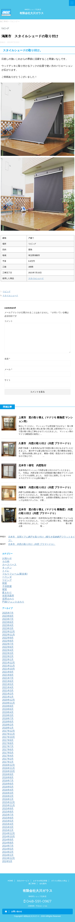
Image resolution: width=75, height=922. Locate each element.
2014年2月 (8, 852)
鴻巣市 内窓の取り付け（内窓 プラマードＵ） (45, 487)
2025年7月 (8, 613)
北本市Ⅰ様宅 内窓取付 (32, 465)
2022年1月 (8, 659)
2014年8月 (8, 842)
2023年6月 (8, 622)
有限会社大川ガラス (32, 13)
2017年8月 (8, 743)
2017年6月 (8, 749)
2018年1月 (8, 728)
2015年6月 (8, 818)
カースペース (9, 564)
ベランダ (7, 577)
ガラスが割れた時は (59, 881)
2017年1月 (8, 762)
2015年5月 (8, 821)
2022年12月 (8, 631)
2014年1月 (8, 855)
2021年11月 (8, 665)
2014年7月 (8, 846)
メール (8, 369)
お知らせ (7, 558)
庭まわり (7, 592)
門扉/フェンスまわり (13, 602)
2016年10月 (8, 771)
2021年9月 (8, 672)
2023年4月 (8, 625)
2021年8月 (8, 675)
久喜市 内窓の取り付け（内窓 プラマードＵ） (45, 443)
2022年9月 (8, 637)
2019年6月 (8, 709)
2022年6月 (8, 647)
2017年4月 (8, 755)
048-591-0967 (37, 901)
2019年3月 (8, 715)
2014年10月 (8, 836)
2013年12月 (8, 858)
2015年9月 (8, 808)
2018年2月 (8, 724)
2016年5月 (8, 787)
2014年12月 (8, 833)
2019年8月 (8, 706)
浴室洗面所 (8, 595)
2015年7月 (8, 814)
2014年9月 (8, 839)
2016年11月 (8, 768)
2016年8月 (8, 777)
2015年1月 (8, 830)
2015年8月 (8, 811)
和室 (4, 583)
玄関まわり (8, 598)
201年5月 (7, 861)
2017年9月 (8, 740)
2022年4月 (8, 650)
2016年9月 (8, 774)
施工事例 (32, 884)
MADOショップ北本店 (33, 9)
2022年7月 (8, 644)
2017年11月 (8, 734)
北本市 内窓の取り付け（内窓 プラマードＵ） (31, 544)
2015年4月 (8, 824)
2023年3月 (8, 628)
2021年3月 (8, 690)
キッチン (7, 567)
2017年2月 (8, 759)
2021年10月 (8, 669)
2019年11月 (8, 703)
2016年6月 (8, 783)
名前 (7, 359)
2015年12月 (8, 802)
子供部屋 (7, 586)
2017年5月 (8, 752)
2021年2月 (8, 693)
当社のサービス (23, 881)
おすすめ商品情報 (40, 881)
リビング (6, 291)
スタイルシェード (36, 278)
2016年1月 (8, 799)
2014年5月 (8, 849)
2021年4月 (8, 687)
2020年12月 (8, 700)
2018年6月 (8, 721)
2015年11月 (8, 805)
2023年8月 (8, 616)
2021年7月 (8, 678)
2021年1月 (8, 696)
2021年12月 (8, 662)
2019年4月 (8, 712)
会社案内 (43, 884)
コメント (8, 321)
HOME (10, 881)
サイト (7, 380)
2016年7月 (8, 780)
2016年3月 (8, 793)
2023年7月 (8, 619)
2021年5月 (8, 684)
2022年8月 (8, 641)
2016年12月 (8, 765)
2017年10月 (8, 737)
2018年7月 (8, 718)
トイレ (5, 570)
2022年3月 (8, 653)
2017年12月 (8, 731)
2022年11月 (8, 634)
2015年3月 (8, 827)
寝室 (4, 589)
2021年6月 (8, 681)
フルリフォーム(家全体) (15, 574)
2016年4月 (8, 790)
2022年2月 (8, 656)
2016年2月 (8, 796)
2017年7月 (8, 746)
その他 (5, 561)
